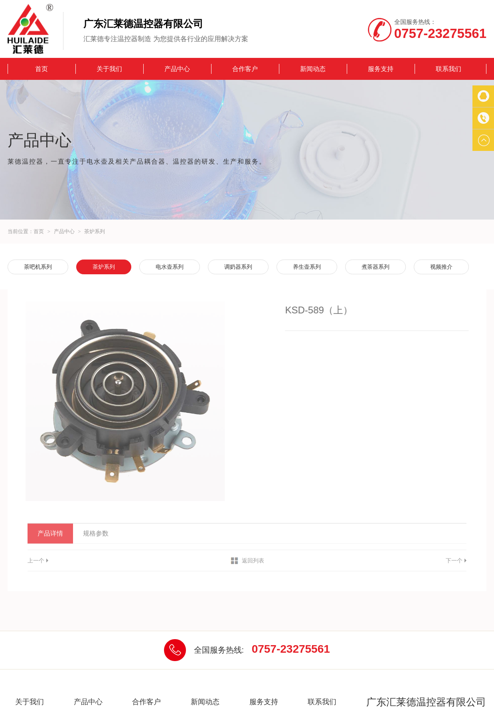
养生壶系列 (307, 267)
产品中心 (177, 68)
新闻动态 (313, 68)
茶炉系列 (94, 231)
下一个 (454, 560)
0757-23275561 (291, 649)
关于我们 (109, 68)
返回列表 (253, 560)
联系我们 (448, 68)
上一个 (36, 560)
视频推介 (441, 267)
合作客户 (245, 68)
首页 (41, 68)
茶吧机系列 (38, 267)
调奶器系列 (238, 267)
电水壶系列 (170, 267)
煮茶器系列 (375, 267)
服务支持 (380, 68)
